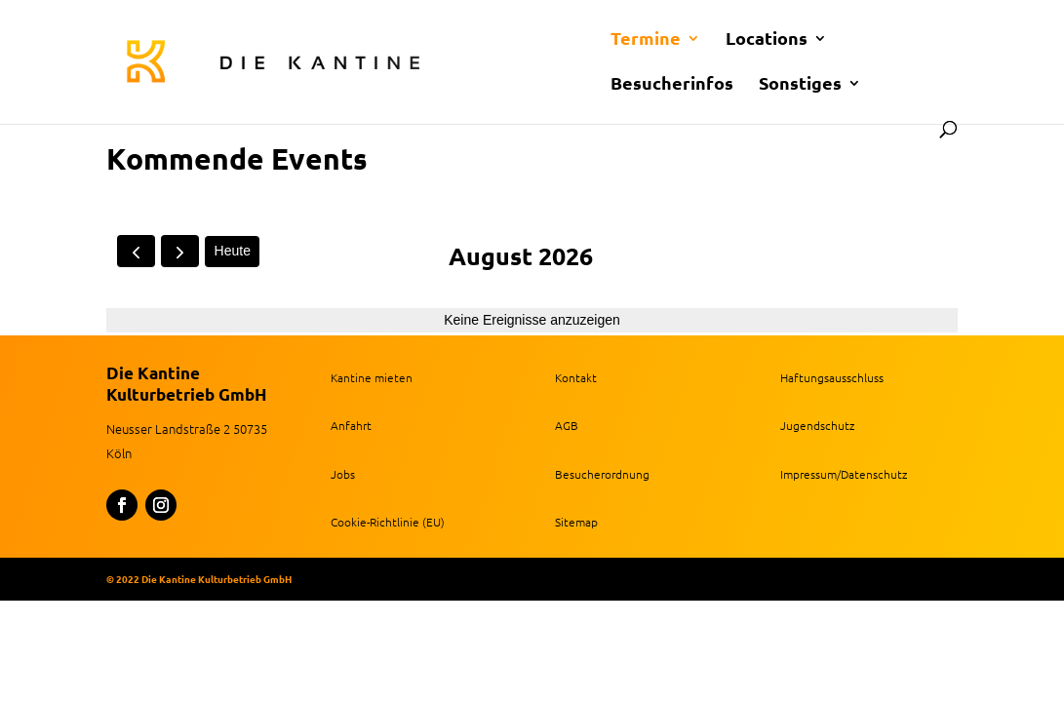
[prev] (136, 251)
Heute (233, 250)
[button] (122, 505)
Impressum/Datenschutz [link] (843, 474)
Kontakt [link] (576, 377)
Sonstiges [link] (800, 85)
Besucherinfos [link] (672, 85)
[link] (497, 60)
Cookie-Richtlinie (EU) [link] (388, 521)
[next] (180, 251)
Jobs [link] (343, 474)
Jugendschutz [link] (817, 425)
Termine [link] (646, 40)
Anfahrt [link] (351, 425)
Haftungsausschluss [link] (832, 377)
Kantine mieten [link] (372, 377)
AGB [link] (566, 425)
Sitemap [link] (576, 521)
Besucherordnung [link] (602, 474)
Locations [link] (767, 40)
